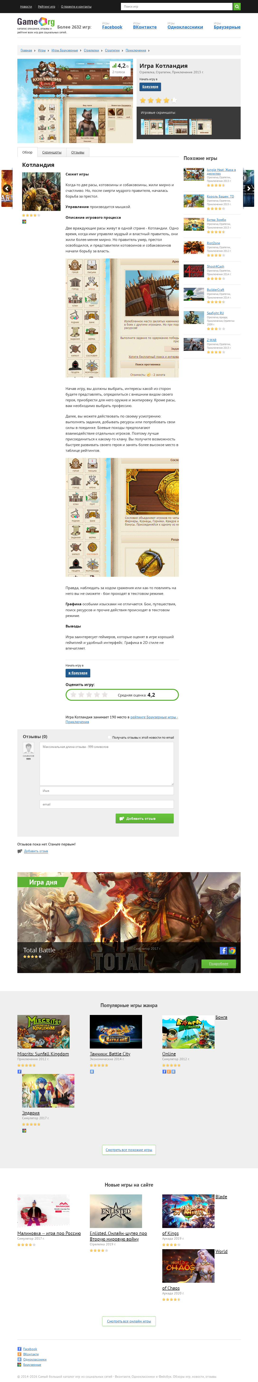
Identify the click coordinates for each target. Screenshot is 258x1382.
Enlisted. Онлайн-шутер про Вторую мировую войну (118, 1237)
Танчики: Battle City (110, 1054)
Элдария (31, 1113)
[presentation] (76, 823)
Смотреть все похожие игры (129, 1150)
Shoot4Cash (215, 267)
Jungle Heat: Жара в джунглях (221, 172)
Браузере (150, 86)
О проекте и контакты (76, 7)
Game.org (35, 21)
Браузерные (227, 27)
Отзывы (77, 152)
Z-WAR (211, 340)
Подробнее (218, 964)
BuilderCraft (215, 290)
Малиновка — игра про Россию (49, 1234)
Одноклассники (185, 27)
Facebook (112, 27)
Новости (26, 7)
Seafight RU (215, 313)
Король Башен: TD (220, 197)
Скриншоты (52, 152)
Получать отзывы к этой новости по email (143, 737)
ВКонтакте (145, 27)
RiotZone (213, 243)
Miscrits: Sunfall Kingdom (43, 1054)
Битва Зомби (216, 220)
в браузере (77, 673)
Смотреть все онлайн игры (129, 1321)
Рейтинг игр (46, 7)
